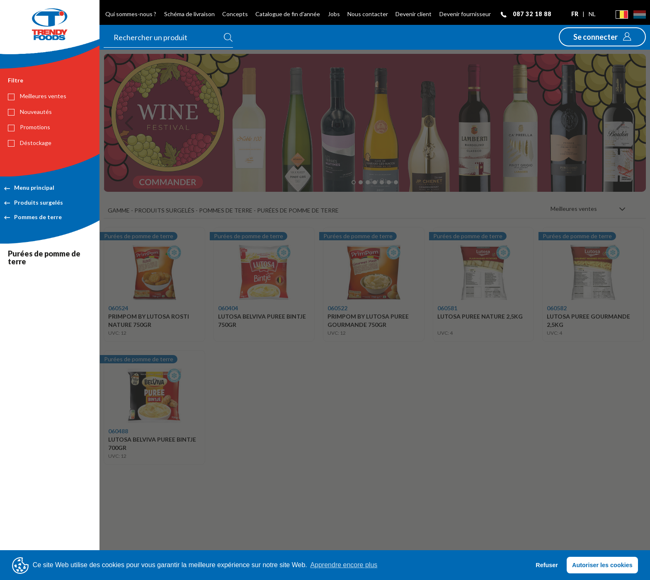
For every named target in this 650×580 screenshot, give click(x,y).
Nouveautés (30, 112)
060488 (118, 431)
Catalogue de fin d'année (287, 13)
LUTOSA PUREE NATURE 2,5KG (480, 316)
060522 (337, 308)
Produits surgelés (33, 202)
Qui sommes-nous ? (130, 13)
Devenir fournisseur (465, 13)
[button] (602, 36)
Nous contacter (367, 13)
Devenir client (413, 13)
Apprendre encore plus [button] (343, 564)
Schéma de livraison (189, 13)
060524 (118, 308)
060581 (447, 308)
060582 (557, 308)
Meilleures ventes (37, 96)
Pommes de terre (33, 216)
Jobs (334, 13)
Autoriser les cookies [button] (602, 565)
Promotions (29, 127)
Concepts (235, 13)
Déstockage (29, 143)
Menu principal (29, 187)
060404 (228, 308)
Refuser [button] (547, 565)
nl (592, 13)
